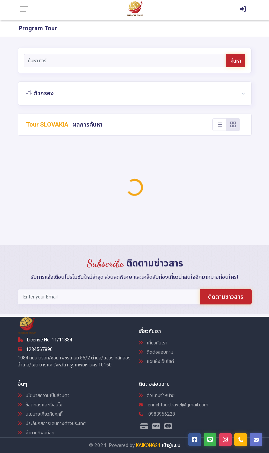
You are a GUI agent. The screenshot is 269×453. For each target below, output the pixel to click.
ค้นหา (236, 61)
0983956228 (157, 414)
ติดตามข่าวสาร (225, 296)
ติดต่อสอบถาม (156, 352)
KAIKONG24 (148, 445)
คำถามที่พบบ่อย (36, 432)
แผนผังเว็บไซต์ (156, 361)
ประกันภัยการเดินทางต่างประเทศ (52, 423)
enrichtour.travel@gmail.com (173, 404)
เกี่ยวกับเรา (153, 342)
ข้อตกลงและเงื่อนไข (40, 404)
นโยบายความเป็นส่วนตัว (44, 395)
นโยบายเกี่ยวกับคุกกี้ (40, 414)
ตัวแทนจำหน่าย (157, 395)
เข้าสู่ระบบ (171, 445)
